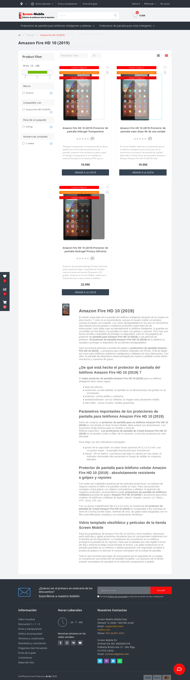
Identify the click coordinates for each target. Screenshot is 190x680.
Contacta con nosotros (91, 34)
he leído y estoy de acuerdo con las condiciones (131, 596)
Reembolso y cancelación (32, 643)
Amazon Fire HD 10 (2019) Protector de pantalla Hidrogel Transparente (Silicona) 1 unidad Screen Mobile (85, 131)
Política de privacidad (117, 596)
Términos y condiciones (31, 638)
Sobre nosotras (64, 34)
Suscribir (161, 590)
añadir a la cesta (85, 172)
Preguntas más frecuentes (32, 648)
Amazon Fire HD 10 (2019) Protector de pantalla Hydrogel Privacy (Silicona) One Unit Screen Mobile (85, 251)
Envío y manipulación (67, 3)
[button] (23, 4)
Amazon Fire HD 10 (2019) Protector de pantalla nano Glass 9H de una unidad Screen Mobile (143, 131)
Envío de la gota (90, 3)
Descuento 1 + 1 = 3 (29, 624)
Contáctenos (25, 657)
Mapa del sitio (26, 662)
